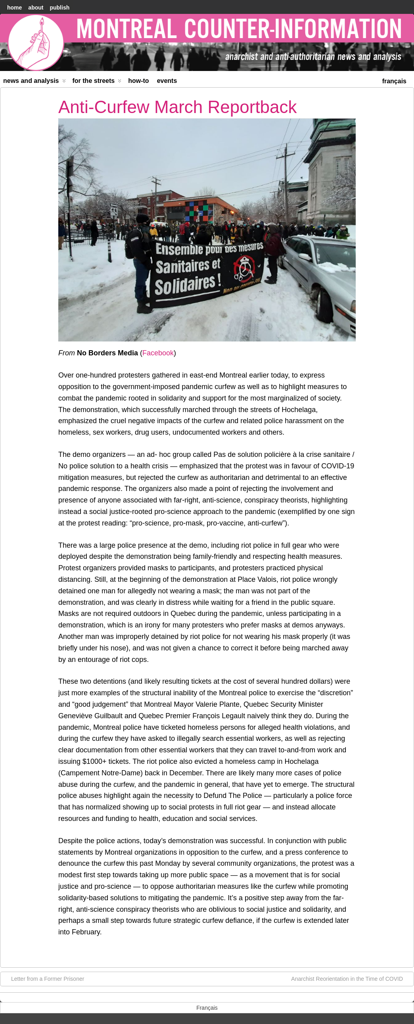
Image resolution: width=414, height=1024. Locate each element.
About (35, 7)
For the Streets (97, 82)
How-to (138, 80)
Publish (59, 7)
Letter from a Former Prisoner (43, 978)
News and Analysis (34, 82)
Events (167, 80)
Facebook (158, 353)
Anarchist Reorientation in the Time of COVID (351, 978)
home (14, 7)
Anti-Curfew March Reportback (177, 107)
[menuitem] (394, 80)
